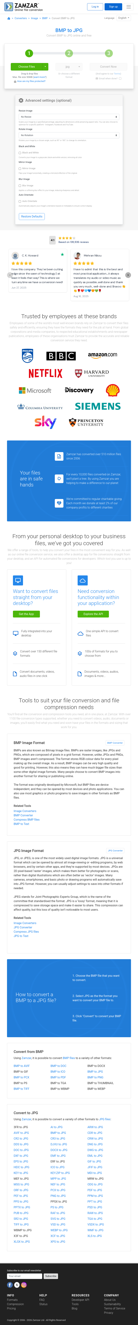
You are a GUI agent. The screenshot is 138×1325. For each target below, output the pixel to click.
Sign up (113, 6)
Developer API (80, 1300)
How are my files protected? (31, 81)
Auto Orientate (26, 194)
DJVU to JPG (58, 1144)
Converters (21, 18)
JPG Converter (115, 850)
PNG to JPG (58, 1196)
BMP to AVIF (22, 1066)
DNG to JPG (95, 1144)
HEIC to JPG (21, 1167)
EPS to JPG (21, 1161)
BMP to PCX (21, 1077)
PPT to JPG (95, 1201)
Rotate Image (25, 129)
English (122, 17)
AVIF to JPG (21, 1133)
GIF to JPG (94, 1161)
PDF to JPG (95, 1190)
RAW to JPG (95, 1213)
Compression (15, 1304)
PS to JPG (56, 1207)
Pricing (11, 1308)
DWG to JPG (95, 1150)
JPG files (104, 1119)
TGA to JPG (95, 1218)
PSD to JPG (95, 1207)
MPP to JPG (58, 1178)
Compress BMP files (27, 819)
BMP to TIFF (21, 1089)
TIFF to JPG (21, 1224)
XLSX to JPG (22, 1241)
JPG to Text (21, 936)
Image (34, 18)
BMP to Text (21, 824)
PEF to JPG (21, 1196)
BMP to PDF (58, 1077)
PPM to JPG (95, 1196)
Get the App (26, 614)
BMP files (69, 1058)
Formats (12, 1300)
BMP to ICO (57, 1071)
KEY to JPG (21, 1173)
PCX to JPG (57, 1190)
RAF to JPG (57, 1213)
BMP (45, 18)
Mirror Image (25, 162)
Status (43, 1304)
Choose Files (26, 66)
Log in (95, 6)
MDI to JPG (95, 1173)
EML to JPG (95, 1155)
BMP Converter (115, 743)
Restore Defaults (31, 216)
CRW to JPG (95, 1138)
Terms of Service (114, 1308)
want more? (40, 77)
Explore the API (93, 614)
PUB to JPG (21, 1213)
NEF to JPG (57, 1184)
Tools (75, 1304)
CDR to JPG (95, 1133)
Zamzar (26, 1058)
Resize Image (25, 110)
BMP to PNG (96, 1077)
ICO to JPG (57, 1167)
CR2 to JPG (21, 1138)
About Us (110, 1300)
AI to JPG (56, 1127)
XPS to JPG (57, 1241)
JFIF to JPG (95, 1167)
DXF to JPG (21, 1155)
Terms (117, 73)
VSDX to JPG (96, 1224)
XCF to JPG (57, 1236)
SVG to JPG (57, 1218)
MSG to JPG (21, 1184)
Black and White (27, 146)
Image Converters (25, 811)
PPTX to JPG (22, 1207)
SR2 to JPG (21, 1218)
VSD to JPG (57, 1224)
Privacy (108, 1312)
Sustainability (112, 1304)
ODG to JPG (95, 1184)
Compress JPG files (26, 931)
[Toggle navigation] (129, 6)
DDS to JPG (21, 1144)
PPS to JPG (21, 1201)
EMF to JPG (58, 1155)
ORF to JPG (21, 1190)
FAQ (41, 1300)
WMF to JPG (96, 1230)
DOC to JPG (21, 1150)
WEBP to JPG (59, 1230)
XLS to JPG (95, 1236)
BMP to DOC (58, 1066)
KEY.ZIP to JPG (60, 1173)
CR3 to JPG (57, 1138)
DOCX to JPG (58, 1150)
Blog (74, 1308)
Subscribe (50, 1276)
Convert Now (108, 66)
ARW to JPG (95, 1127)
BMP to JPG (95, 1071)
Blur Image (24, 179)
